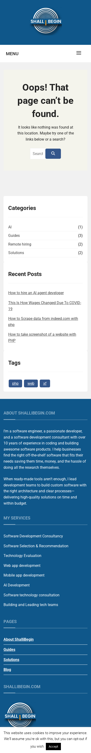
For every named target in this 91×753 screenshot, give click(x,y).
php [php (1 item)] (15, 383)
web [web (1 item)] (31, 383)
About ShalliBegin (19, 639)
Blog (7, 669)
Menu (12, 53)
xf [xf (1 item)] (45, 383)
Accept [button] (53, 746)
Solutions (16, 253)
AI (10, 227)
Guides (14, 235)
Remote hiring (19, 244)
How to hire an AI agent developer (36, 293)
